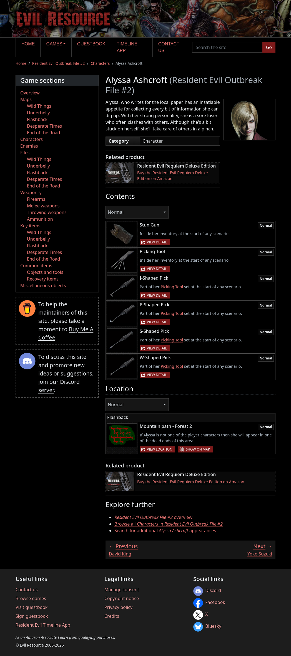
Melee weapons (43, 206)
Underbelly (38, 113)
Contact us (168, 47)
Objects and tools (45, 272)
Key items (30, 226)
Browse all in (168, 524)
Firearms (36, 199)
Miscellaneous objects (43, 285)
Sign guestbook (32, 616)
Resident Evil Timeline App (43, 625)
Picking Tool (172, 286)
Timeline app (127, 47)
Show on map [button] (198, 449)
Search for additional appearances (165, 531)
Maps (26, 99)
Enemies (29, 146)
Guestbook (91, 44)
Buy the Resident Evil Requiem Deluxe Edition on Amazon (172, 175)
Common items (36, 266)
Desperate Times (44, 126)
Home (28, 44)
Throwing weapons (47, 212)
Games (54, 44)
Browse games (31, 598)
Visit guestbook (31, 607)
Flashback (37, 119)
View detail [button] (157, 242)
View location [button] (159, 449)
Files (24, 153)
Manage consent (121, 589)
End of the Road (43, 133)
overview (153, 517)
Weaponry (31, 192)
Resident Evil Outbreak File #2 (58, 63)
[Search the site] (227, 47)
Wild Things (39, 106)
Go (269, 47)
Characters (100, 63)
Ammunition (40, 219)
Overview (30, 93)
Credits (111, 616)
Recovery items (43, 279)
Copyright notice (121, 598)
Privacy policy (118, 607)
